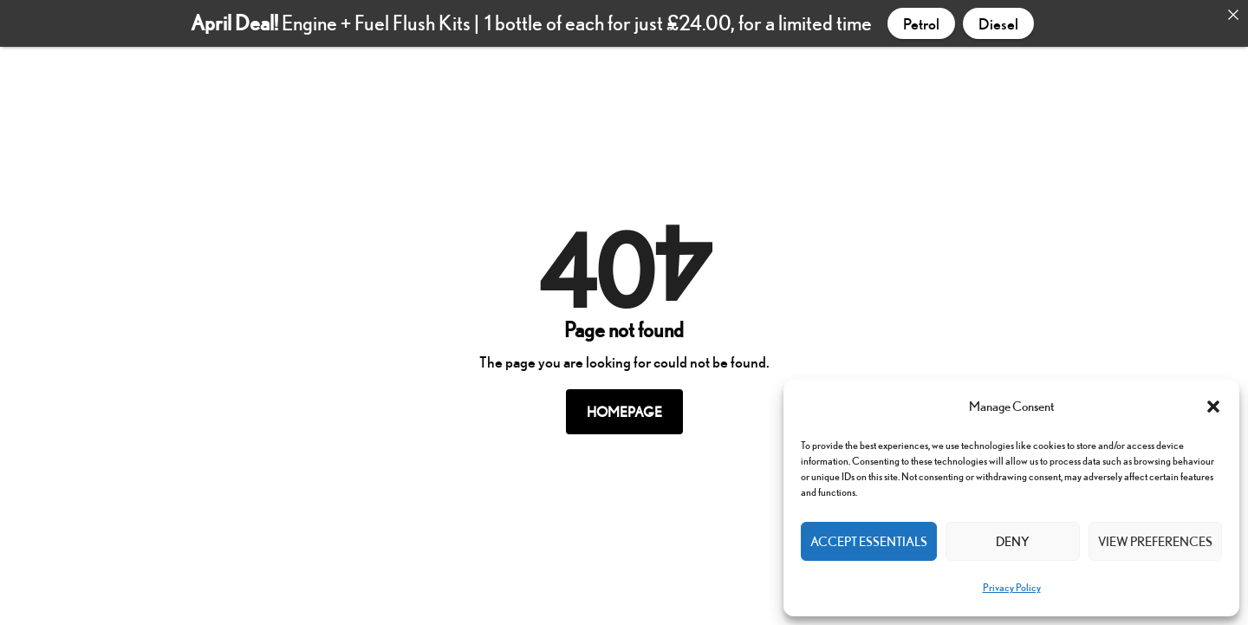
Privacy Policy (1012, 587)
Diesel (998, 23)
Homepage (624, 407)
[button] (1213, 406)
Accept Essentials (868, 541)
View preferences (1155, 541)
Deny (1013, 541)
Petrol (921, 23)
